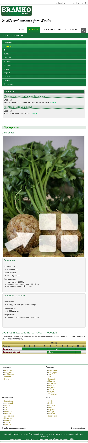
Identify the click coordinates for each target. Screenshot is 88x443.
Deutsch (51, 405)
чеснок (6, 69)
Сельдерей (8, 46)
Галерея (62, 29)
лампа (6, 54)
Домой (5, 35)
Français (51, 412)
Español (51, 410)
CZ (57, 3)
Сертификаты (48, 29)
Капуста (7, 80)
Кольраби (7, 58)
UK (82, 3)
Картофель (8, 42)
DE (64, 3)
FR (74, 3)
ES (71, 3)
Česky (50, 401)
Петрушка (7, 65)
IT (67, 3)
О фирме (21, 29)
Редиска (7, 73)
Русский (51, 414)
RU (78, 3)
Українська (52, 416)
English (51, 403)
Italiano (51, 407)
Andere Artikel (9, 416)
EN (60, 3)
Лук (5, 50)
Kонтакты (74, 29)
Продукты (33, 29)
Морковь (7, 61)
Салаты (7, 77)
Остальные (8, 84)
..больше (52, 102)
